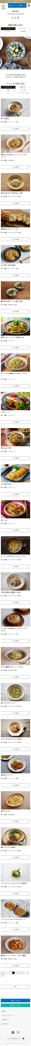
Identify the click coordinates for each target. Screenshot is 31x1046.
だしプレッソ (10, 31)
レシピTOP (10, 28)
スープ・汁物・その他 (23, 93)
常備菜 (11, 90)
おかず (11, 93)
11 (28, 973)
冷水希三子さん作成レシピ (24, 87)
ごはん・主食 (24, 90)
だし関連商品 (24, 31)
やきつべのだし (24, 28)
